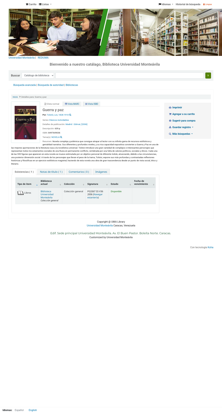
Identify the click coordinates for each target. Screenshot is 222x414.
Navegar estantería (95, 196)
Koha (210, 247)
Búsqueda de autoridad (51, 85)
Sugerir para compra (182, 120)
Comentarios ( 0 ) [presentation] (79, 171)
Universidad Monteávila (22, 57)
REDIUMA (43, 57)
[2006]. (84, 124)
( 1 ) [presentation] (24, 171)
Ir (208, 75)
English (33, 410)
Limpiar (207, 4)
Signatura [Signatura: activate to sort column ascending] (92, 183)
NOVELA (55, 137)
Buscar (15, 75)
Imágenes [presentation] (101, 171)
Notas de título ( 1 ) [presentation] (51, 171)
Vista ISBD (91, 104)
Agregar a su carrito (182, 114)
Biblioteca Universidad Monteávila (16, 4)
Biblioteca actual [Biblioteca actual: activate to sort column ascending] (46, 182)
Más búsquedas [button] (180, 133)
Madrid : (69, 124)
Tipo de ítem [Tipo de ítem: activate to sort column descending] (24, 183)
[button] (31, 4)
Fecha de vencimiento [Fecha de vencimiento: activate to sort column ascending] (141, 182)
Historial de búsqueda (188, 4)
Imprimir (175, 107)
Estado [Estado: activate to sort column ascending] (114, 183)
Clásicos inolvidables (59, 120)
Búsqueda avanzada (24, 85)
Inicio (15, 97)
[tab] (24, 172)
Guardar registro (180, 127)
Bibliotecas (72, 85)
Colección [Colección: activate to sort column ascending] (69, 183)
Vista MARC (72, 104)
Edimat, (77, 124)
